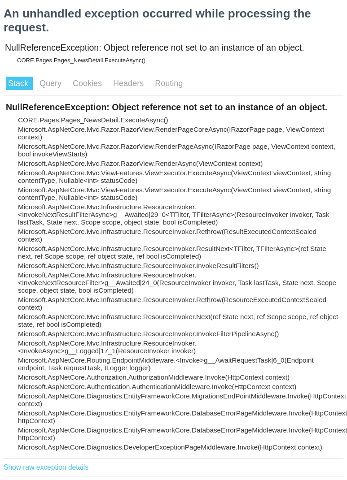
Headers (129, 83)
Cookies (88, 83)
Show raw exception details (46, 467)
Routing (169, 83)
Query (52, 83)
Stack (19, 83)
